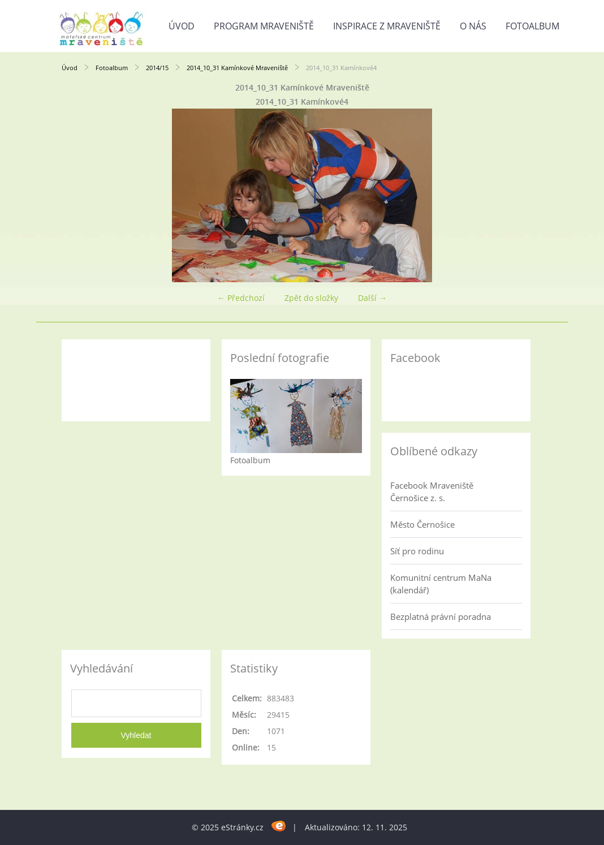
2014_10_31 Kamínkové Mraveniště (237, 67)
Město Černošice (422, 524)
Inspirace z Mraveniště (387, 26)
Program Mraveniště (264, 26)
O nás (473, 26)
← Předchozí (241, 297)
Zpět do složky (311, 297)
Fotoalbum (532, 26)
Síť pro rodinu (417, 551)
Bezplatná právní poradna (440, 616)
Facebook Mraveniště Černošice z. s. (431, 491)
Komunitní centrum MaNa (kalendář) (440, 584)
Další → (372, 297)
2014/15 (157, 67)
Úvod (182, 26)
